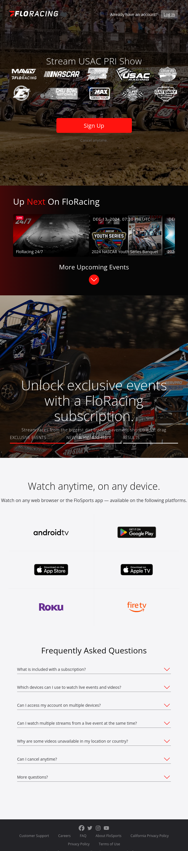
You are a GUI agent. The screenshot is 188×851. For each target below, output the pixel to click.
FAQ (83, 835)
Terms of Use (109, 844)
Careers (64, 835)
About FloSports (109, 835)
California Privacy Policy (149, 835)
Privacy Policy (78, 844)
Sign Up (94, 125)
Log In (169, 14)
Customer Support (34, 835)
